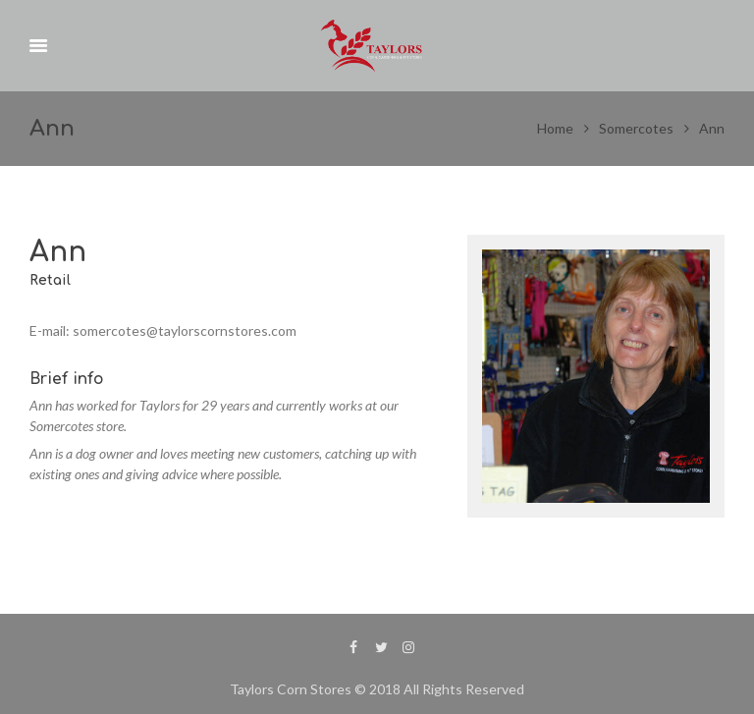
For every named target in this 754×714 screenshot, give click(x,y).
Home (555, 128)
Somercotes (636, 128)
